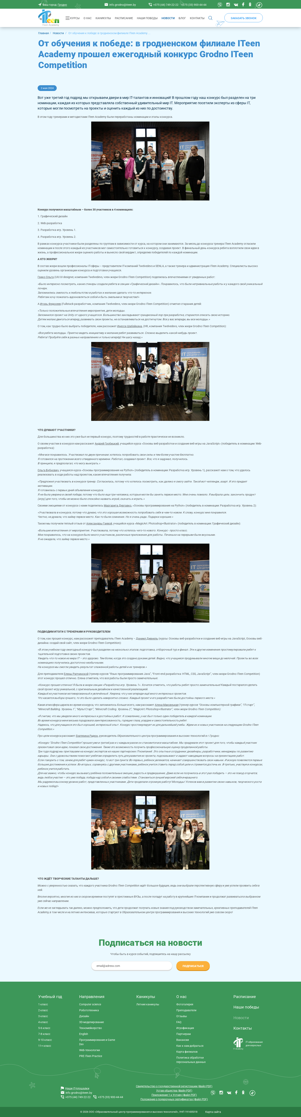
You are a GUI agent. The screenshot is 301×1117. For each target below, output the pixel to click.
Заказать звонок (243, 18)
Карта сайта (213, 1111)
